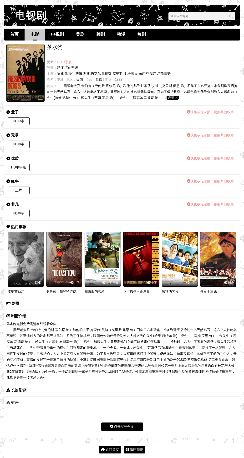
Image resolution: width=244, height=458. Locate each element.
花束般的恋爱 (95, 291)
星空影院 (140, 359)
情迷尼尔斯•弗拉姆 (34, 365)
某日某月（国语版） (27, 371)
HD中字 (18, 121)
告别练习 (153, 359)
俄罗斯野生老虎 (99, 365)
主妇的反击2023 (172, 359)
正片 (18, 190)
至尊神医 (95, 371)
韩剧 (100, 34)
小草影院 (86, 359)
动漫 (121, 34)
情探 (211, 371)
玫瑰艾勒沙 (16, 291)
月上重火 (181, 365)
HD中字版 (18, 167)
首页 (14, 34)
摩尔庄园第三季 (150, 371)
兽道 (221, 359)
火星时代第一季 (162, 365)
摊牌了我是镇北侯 (125, 371)
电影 (34, 34)
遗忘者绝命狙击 (59, 365)
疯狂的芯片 (170, 291)
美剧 (80, 34)
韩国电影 (100, 359)
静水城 (107, 371)
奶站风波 (144, 365)
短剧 (141, 34)
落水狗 (11, 324)
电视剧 (57, 34)
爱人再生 (39, 377)
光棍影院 (126, 359)
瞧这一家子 (80, 371)
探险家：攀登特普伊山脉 (64, 291)
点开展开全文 (122, 426)
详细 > (172, 98)
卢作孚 (15, 365)
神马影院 (113, 359)
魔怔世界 (201, 371)
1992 (118, 79)
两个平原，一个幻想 (57, 371)
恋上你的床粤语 (199, 365)
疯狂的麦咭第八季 (124, 365)
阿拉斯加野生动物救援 (178, 371)
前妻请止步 (79, 365)
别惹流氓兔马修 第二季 (201, 359)
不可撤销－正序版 (136, 291)
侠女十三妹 (208, 291)
